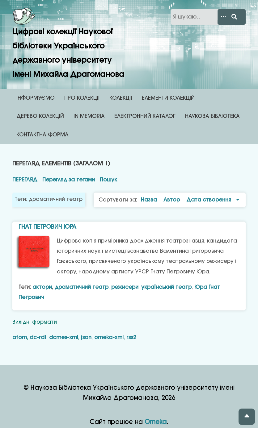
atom (19, 337)
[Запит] (208, 17)
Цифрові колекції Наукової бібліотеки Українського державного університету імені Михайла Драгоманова (68, 42)
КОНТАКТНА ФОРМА (42, 134)
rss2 (131, 337)
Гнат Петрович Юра (47, 227)
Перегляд (24, 179)
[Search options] (226, 17)
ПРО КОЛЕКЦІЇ (82, 98)
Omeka (156, 422)
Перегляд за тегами (68, 179)
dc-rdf (38, 337)
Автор (172, 199)
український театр (166, 287)
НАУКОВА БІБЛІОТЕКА (212, 116)
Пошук (108, 179)
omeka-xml (109, 337)
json (86, 337)
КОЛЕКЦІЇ (120, 98)
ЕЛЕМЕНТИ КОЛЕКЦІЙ (168, 98)
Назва (150, 199)
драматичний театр (81, 287)
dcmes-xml (63, 337)
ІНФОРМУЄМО (35, 98)
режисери (124, 287)
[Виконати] (237, 17)
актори (42, 287)
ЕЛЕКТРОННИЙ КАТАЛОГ (145, 116)
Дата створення (209, 199)
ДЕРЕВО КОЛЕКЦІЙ (40, 116)
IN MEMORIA (89, 116)
